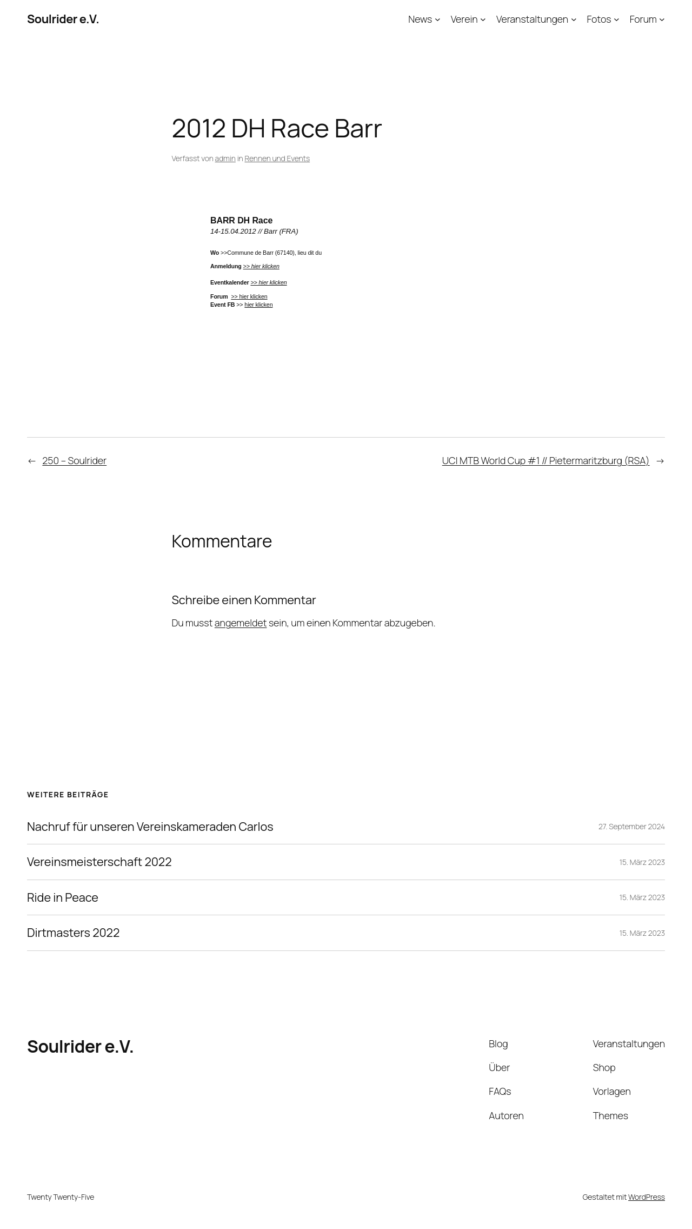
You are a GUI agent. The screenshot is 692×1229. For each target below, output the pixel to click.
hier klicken (258, 304)
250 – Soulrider (74, 460)
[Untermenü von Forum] (662, 19)
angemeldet (241, 622)
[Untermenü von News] (438, 19)
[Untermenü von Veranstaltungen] (574, 19)
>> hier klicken (268, 282)
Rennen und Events (277, 158)
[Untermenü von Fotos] (617, 19)
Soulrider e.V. (63, 19)
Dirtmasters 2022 (73, 932)
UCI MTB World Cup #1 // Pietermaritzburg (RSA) (546, 460)
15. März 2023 (642, 862)
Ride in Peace (62, 897)
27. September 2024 (631, 826)
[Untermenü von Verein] (483, 19)
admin (225, 158)
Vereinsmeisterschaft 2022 (99, 861)
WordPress (646, 1197)
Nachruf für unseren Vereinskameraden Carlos (150, 826)
